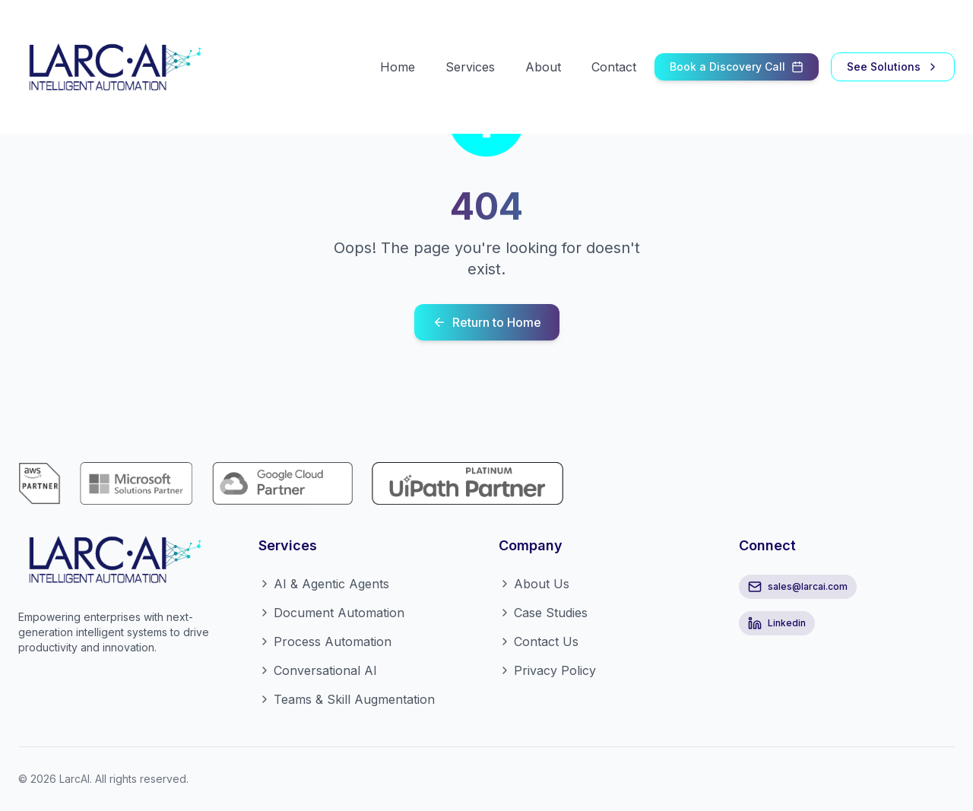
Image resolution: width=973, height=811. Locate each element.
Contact (613, 66)
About (543, 66)
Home (397, 66)
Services (470, 66)
